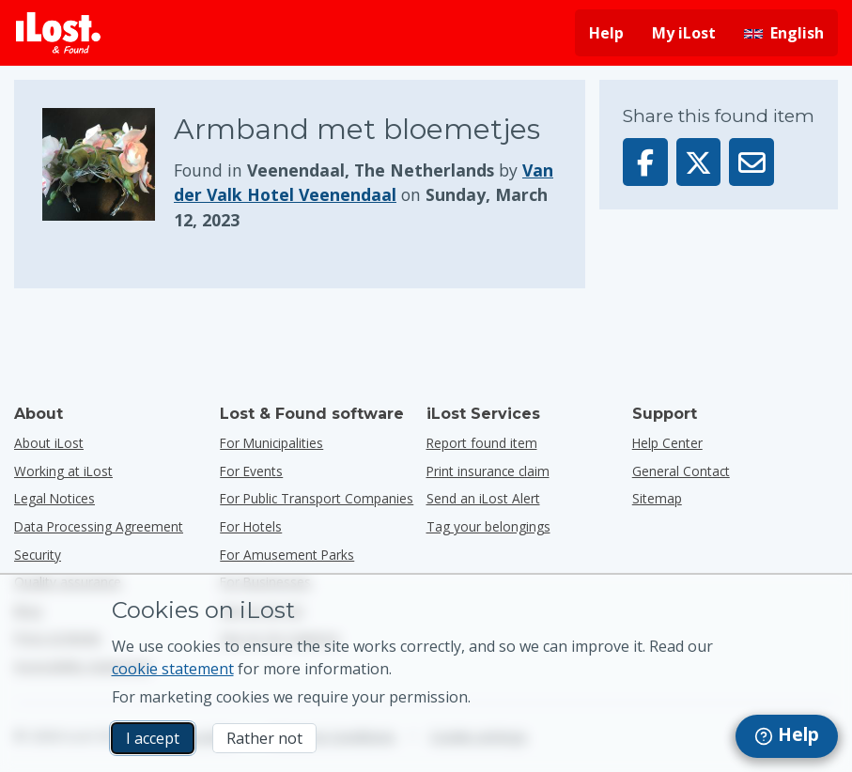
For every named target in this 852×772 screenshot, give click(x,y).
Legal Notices (54, 498)
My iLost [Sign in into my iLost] (684, 33)
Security (37, 555)
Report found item (481, 443)
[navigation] (787, 736)
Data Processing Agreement (98, 526)
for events (251, 471)
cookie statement (173, 668)
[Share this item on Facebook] (645, 162)
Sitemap (657, 498)
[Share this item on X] (698, 162)
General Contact (681, 471)
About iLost (49, 443)
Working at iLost (63, 471)
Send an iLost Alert (483, 498)
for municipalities (271, 443)
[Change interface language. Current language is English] (784, 32)
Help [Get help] (606, 33)
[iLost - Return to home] (58, 33)
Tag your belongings (488, 526)
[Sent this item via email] (751, 162)
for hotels (251, 526)
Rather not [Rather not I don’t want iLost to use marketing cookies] (264, 738)
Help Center (667, 443)
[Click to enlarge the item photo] (108, 170)
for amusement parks (287, 555)
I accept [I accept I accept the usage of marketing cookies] (152, 738)
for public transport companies (316, 498)
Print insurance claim (488, 471)
